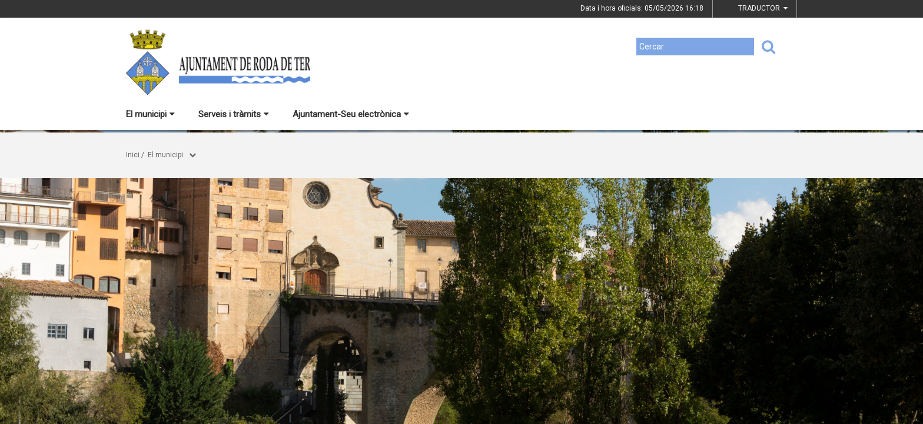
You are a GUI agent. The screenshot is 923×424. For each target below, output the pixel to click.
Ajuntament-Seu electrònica (351, 114)
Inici (133, 155)
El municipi (150, 114)
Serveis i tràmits (233, 114)
